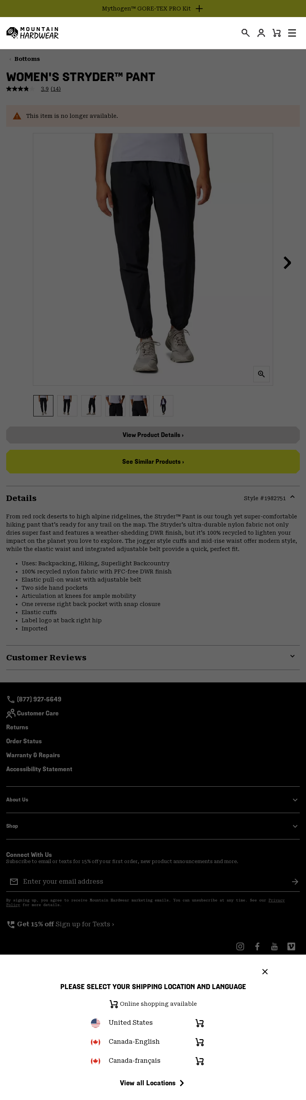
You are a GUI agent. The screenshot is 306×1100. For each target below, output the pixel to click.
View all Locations (153, 1083)
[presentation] (245, 33)
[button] (292, 33)
